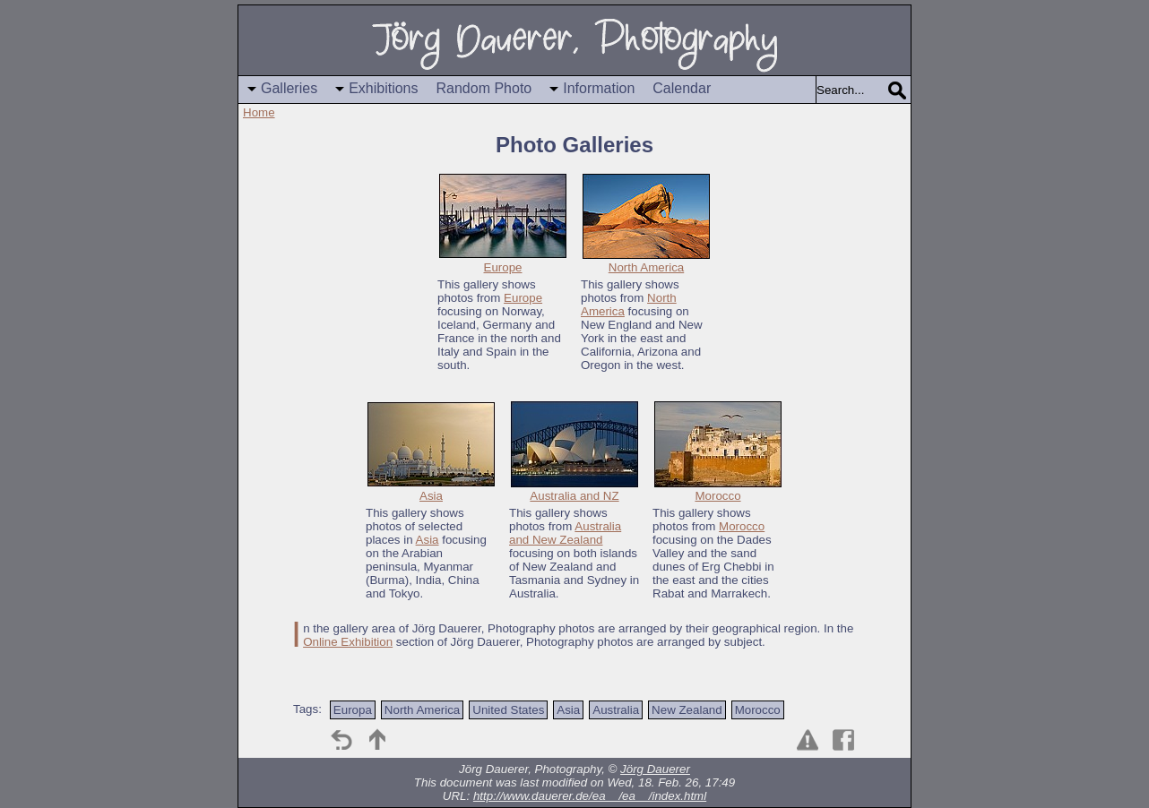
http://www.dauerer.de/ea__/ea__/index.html (589, 796)
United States (508, 710)
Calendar (681, 88)
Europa (352, 710)
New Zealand (687, 710)
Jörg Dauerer (655, 769)
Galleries (289, 88)
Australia (615, 710)
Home (259, 112)
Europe (503, 267)
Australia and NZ (574, 496)
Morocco (717, 496)
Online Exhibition (348, 642)
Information (599, 88)
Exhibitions (383, 88)
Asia (431, 496)
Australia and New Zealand (565, 533)
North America (646, 267)
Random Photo (484, 88)
